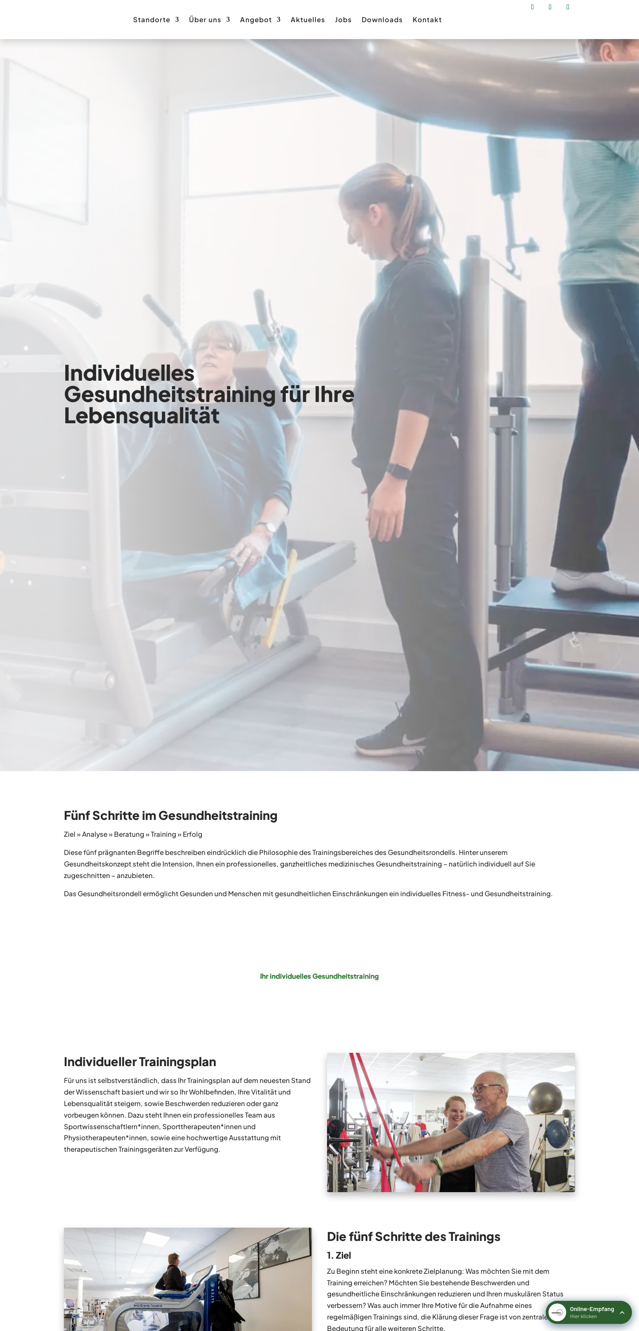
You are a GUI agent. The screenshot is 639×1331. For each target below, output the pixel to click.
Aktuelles (308, 19)
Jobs (343, 19)
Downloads (382, 19)
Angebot (256, 19)
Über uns (205, 19)
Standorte (151, 19)
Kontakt (427, 19)
